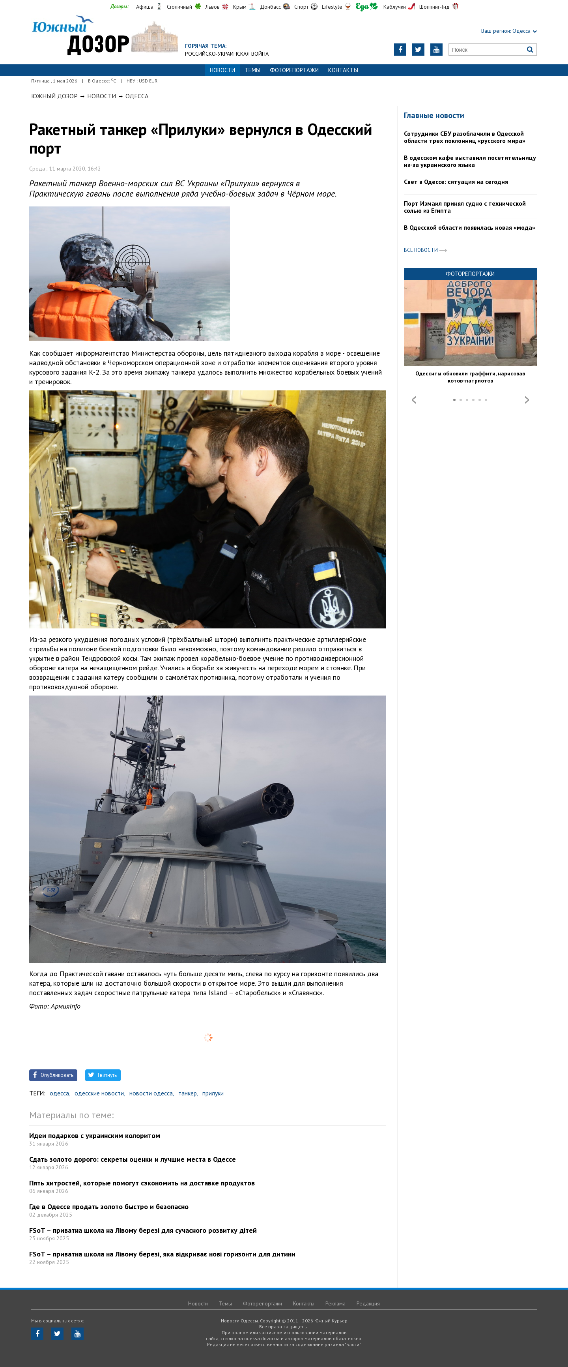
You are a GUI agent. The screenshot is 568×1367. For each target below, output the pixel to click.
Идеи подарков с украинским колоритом (94, 1135)
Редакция (368, 1303)
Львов (213, 6)
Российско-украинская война (227, 53)
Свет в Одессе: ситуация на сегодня (456, 182)
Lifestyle (332, 6)
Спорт (301, 6)
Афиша (144, 6)
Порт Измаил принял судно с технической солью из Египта (465, 206)
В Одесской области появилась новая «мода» (469, 227)
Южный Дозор (54, 96)
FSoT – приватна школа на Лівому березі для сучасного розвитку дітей (143, 1230)
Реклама (335, 1303)
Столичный (179, 6)
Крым (240, 6)
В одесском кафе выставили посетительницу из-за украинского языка (470, 161)
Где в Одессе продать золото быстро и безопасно (109, 1206)
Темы (252, 70)
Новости (101, 96)
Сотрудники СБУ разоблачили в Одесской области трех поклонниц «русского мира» (464, 136)
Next (527, 400)
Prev (414, 400)
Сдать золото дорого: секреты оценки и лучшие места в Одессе (132, 1159)
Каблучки (394, 6)
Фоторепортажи (294, 70)
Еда (367, 6)
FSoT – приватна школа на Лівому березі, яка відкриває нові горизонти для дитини (162, 1253)
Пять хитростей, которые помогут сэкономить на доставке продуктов (142, 1182)
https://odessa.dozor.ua (104, 36)
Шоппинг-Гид (434, 6)
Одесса (136, 96)
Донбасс (270, 6)
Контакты (343, 70)
